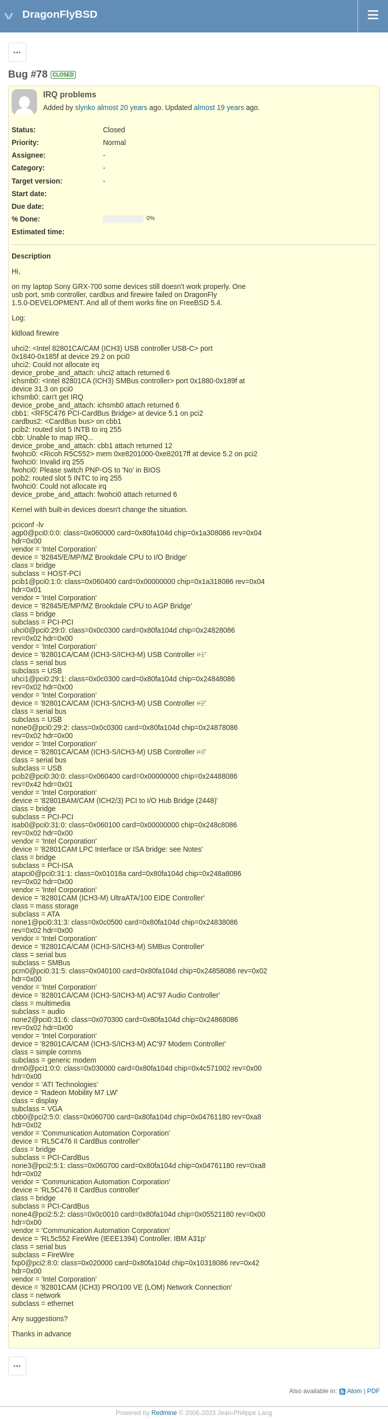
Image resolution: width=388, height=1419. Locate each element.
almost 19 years (219, 107)
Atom (354, 1391)
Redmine (164, 1412)
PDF (373, 1391)
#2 (201, 703)
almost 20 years (122, 107)
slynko (85, 107)
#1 (201, 654)
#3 (201, 752)
